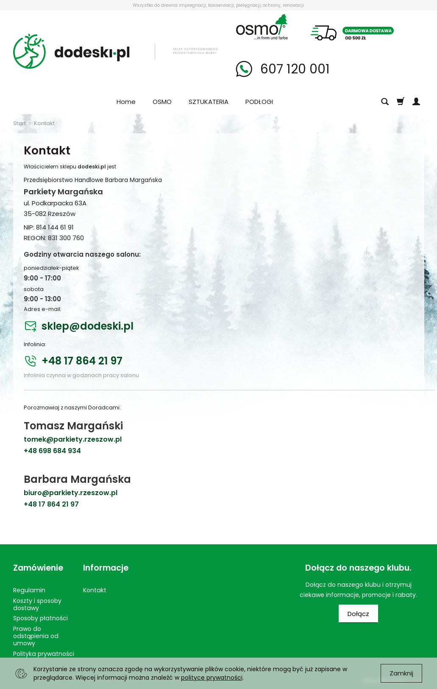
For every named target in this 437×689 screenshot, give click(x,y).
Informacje (105, 567)
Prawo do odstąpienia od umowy (35, 636)
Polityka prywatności (43, 654)
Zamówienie (38, 567)
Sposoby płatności (40, 618)
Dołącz (358, 613)
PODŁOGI (259, 101)
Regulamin (29, 590)
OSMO (162, 101)
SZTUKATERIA (208, 101)
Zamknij (401, 673)
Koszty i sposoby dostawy (37, 604)
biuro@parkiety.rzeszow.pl (70, 493)
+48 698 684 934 (52, 451)
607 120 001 (293, 69)
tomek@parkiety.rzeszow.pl (73, 439)
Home (126, 101)
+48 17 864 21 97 (82, 361)
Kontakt (94, 590)
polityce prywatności (211, 677)
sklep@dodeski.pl (88, 326)
